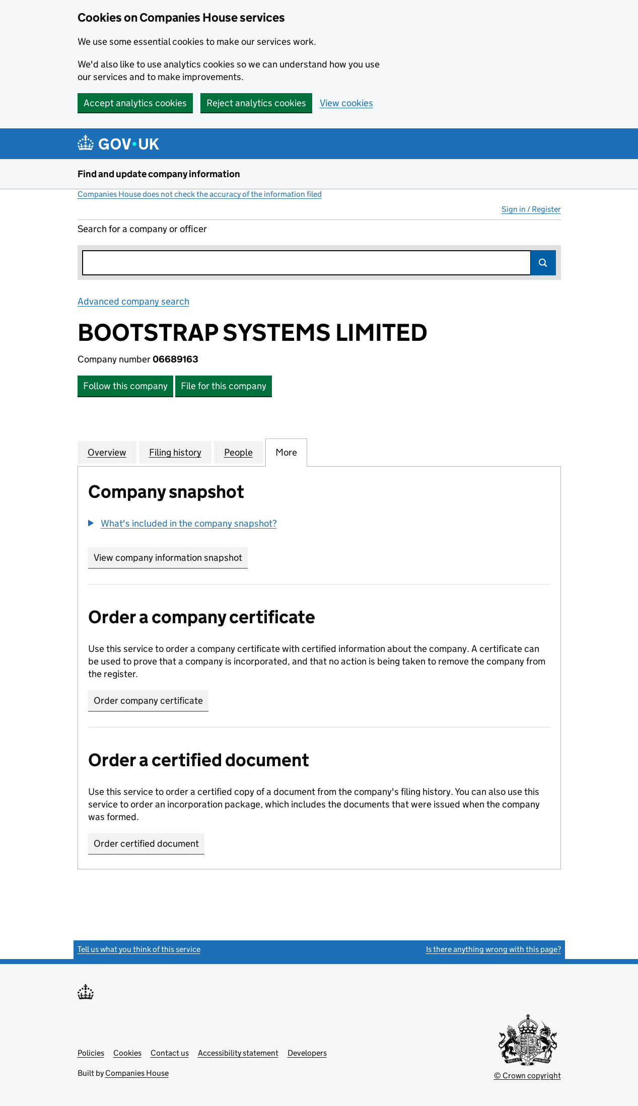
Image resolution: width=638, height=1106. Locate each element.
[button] (182, 523)
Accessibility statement (238, 1053)
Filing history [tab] (175, 452)
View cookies (346, 103)
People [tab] (238, 452)
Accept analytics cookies (135, 103)
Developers (307, 1053)
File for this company (223, 386)
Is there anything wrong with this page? (493, 949)
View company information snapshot (171, 557)
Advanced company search (133, 301)
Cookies (127, 1053)
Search (543, 262)
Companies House (137, 1073)
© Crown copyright (527, 1075)
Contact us (170, 1053)
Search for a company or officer (142, 229)
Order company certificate (148, 700)
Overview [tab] (107, 452)
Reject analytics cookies (256, 103)
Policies (91, 1053)
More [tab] (286, 452)
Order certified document (146, 843)
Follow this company (125, 386)
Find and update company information (159, 174)
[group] (319, 524)
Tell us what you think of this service (139, 949)
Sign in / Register (531, 209)
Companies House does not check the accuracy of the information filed (200, 194)
